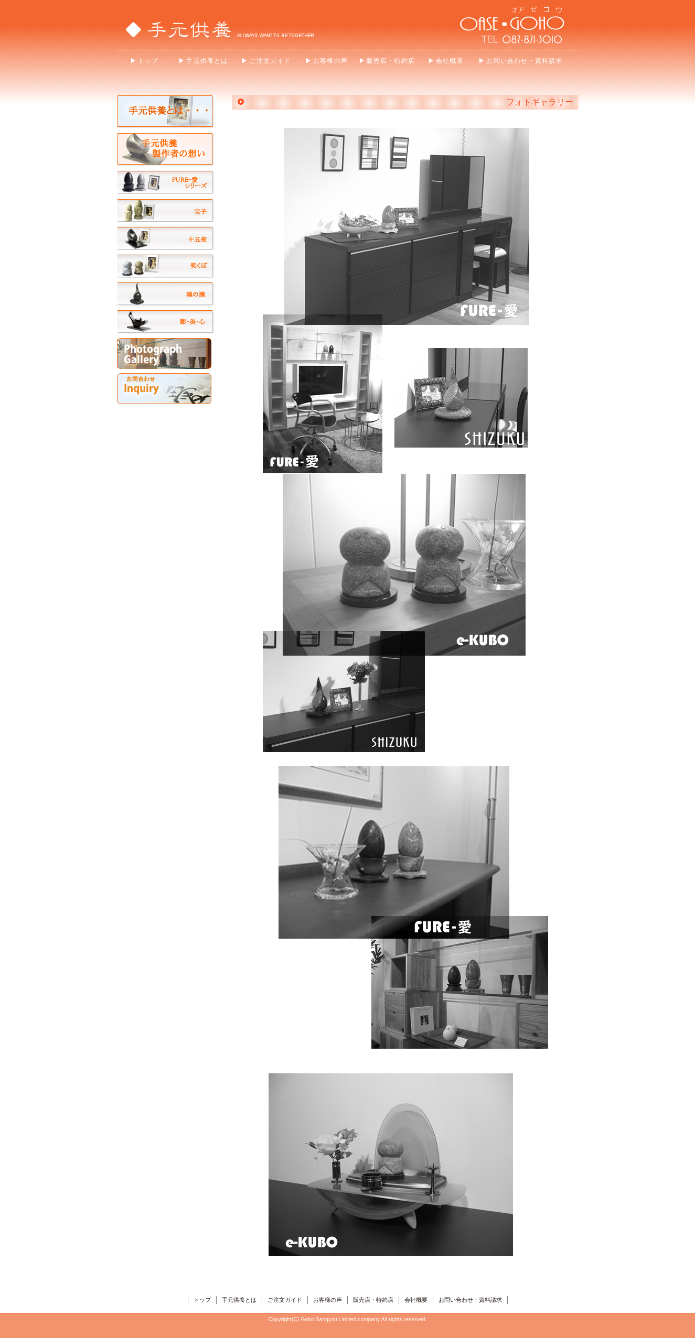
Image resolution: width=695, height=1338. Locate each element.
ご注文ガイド (285, 1300)
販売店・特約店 (373, 1300)
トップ (202, 1300)
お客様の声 (327, 1300)
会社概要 (415, 1300)
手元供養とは (239, 1300)
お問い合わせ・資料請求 (470, 1300)
